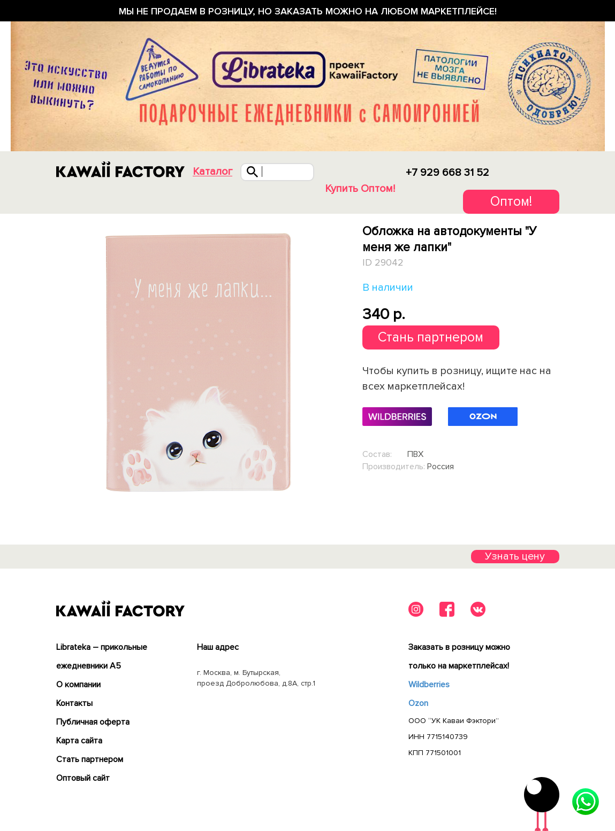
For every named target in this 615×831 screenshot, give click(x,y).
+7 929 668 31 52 (447, 172)
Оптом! (511, 201)
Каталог (212, 171)
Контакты (74, 703)
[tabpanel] (197, 360)
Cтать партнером (89, 759)
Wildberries (429, 684)
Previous (58, 360)
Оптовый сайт (83, 778)
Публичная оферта (93, 722)
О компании (78, 684)
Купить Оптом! (360, 188)
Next (337, 360)
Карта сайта (79, 740)
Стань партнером (430, 337)
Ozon (418, 703)
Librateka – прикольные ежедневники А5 (101, 656)
